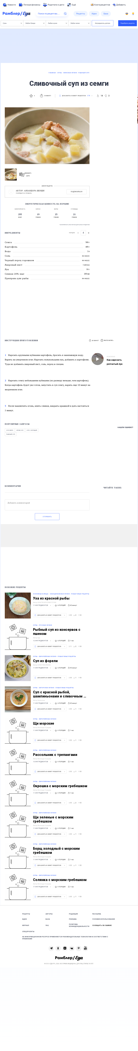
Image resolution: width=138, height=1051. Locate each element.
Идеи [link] (24, 919)
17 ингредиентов (42, 887)
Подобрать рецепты (128, 23)
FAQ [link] (47, 925)
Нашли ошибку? (125, 427)
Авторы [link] (49, 914)
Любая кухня (57, 23)
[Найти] (65, 13)
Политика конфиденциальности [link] (79, 925)
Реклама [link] (73, 919)
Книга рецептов (100, 4)
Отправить (47, 516)
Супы (12, 23)
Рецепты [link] (26, 914)
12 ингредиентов (42, 640)
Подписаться (76, 191)
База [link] (48, 919)
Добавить (119, 4)
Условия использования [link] (103, 919)
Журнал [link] (25, 925)
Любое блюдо (34, 23)
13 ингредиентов (42, 761)
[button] (107, 340)
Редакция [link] (73, 914)
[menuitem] (9, 5)
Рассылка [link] (96, 914)
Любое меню (80, 23)
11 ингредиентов (42, 605)
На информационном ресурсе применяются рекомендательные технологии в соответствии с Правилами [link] (65, 938)
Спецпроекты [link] (28, 931)
